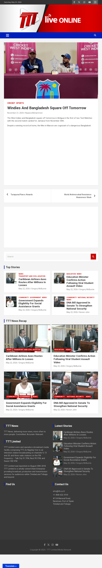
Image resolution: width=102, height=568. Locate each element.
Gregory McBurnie (38, 289)
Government (35, 297)
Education (71, 274)
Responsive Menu (95, 2)
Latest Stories (63, 425)
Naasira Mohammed (33, 113)
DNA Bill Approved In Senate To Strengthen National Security (79, 305)
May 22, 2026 (24, 289)
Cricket (11, 103)
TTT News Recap (16, 321)
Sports (20, 103)
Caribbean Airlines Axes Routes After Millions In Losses (32, 282)
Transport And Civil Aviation (32, 276)
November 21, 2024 (15, 113)
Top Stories (13, 267)
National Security (86, 297)
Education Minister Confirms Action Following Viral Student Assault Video (80, 281)
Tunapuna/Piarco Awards (22, 194)
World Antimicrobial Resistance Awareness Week (77, 196)
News (21, 274)
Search (93, 257)
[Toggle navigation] (7, 35)
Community (24, 297)
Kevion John (84, 312)
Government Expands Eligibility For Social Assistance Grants (31, 303)
